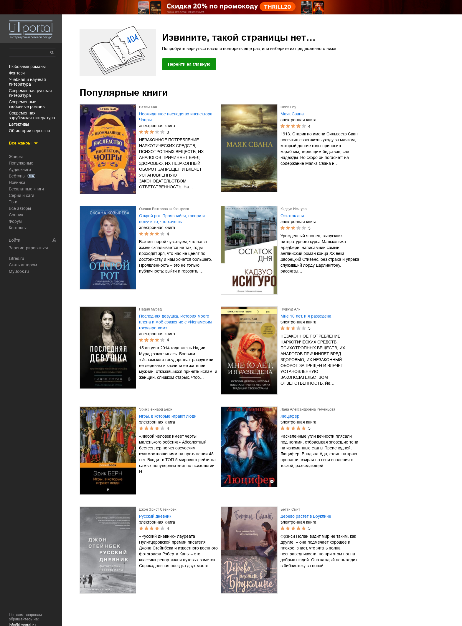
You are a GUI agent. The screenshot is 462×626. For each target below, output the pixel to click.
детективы (19, 124)
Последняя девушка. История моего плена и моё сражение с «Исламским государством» (175, 322)
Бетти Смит (290, 509)
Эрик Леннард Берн (155, 409)
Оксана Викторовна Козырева (164, 209)
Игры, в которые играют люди (168, 416)
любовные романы (27, 66)
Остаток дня (292, 215)
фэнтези (17, 73)
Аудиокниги (20, 169)
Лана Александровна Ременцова (307, 409)
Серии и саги (21, 195)
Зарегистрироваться (28, 247)
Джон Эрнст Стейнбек (157, 509)
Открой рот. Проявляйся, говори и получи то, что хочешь (172, 218)
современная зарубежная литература (32, 115)
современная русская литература (30, 93)
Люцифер (289, 416)
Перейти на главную (189, 64)
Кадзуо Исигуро (293, 209)
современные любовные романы (27, 104)
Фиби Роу (288, 107)
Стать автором (23, 265)
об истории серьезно (29, 130)
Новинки (17, 182)
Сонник (16, 214)
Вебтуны (17, 176)
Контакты (18, 227)
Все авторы (20, 208)
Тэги (13, 202)
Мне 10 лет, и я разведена (305, 316)
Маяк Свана (292, 114)
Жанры (16, 156)
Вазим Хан (148, 107)
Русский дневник (155, 516)
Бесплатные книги (26, 189)
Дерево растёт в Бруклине (305, 516)
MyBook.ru (19, 271)
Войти (14, 240)
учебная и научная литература (27, 82)
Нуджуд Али (290, 309)
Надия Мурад (150, 309)
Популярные (21, 163)
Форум (15, 221)
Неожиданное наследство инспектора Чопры (175, 117)
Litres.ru (16, 258)
